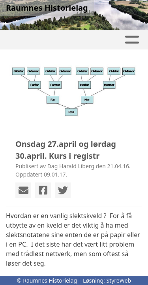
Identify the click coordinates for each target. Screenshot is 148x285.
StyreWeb (118, 280)
